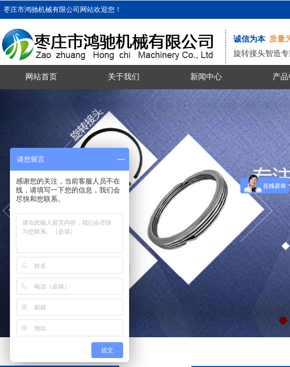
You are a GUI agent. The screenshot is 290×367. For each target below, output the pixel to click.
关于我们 (124, 76)
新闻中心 (206, 76)
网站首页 (41, 76)
